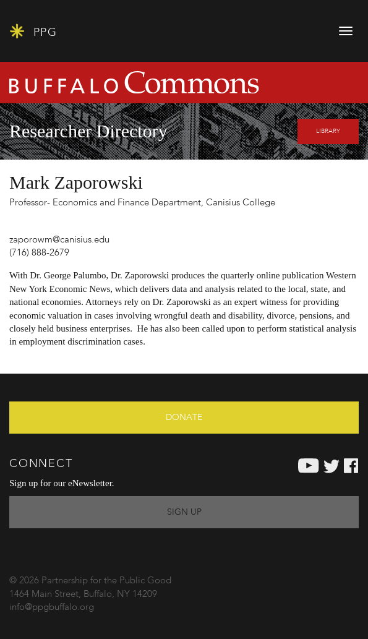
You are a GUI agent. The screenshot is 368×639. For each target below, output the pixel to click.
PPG (33, 31)
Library (328, 131)
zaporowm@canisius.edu (59, 240)
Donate (184, 417)
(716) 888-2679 (39, 253)
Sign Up (184, 512)
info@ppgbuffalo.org (51, 607)
